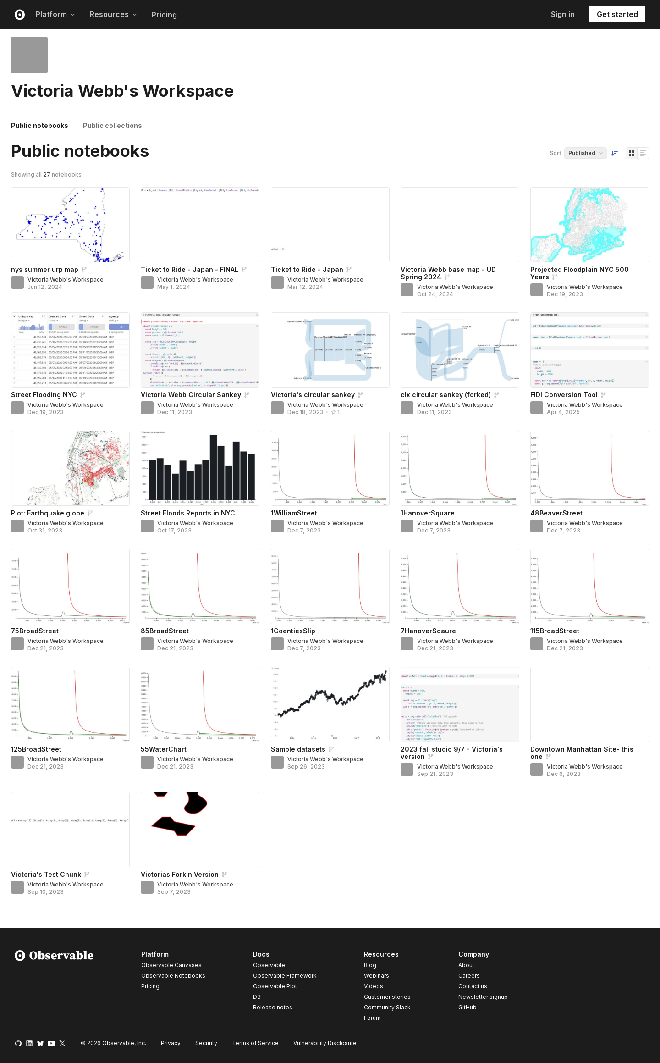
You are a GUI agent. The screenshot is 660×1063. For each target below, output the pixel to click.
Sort (555, 152)
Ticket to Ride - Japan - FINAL (189, 269)
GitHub (467, 1007)
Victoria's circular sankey (313, 395)
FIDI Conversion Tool (564, 395)
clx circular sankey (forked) (446, 395)
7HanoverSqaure (428, 631)
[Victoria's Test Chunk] (70, 829)
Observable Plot (275, 986)
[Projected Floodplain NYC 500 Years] (589, 224)
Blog (370, 965)
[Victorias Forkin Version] (200, 829)
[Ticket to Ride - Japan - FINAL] (200, 224)
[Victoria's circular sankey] (330, 350)
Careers (469, 975)
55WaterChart (164, 749)
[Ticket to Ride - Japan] (330, 224)
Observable (269, 965)
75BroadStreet (35, 631)
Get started (617, 14)
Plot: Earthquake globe (47, 513)
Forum (372, 1017)
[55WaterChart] (200, 704)
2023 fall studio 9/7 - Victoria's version (452, 752)
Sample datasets (298, 749)
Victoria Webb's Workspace (66, 279)
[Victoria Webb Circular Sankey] (200, 350)
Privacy (171, 1043)
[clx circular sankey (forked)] (460, 350)
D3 (257, 996)
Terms (255, 1043)
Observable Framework (285, 975)
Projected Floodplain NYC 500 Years (579, 273)
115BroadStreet (554, 631)
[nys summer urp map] (70, 224)
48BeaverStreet (556, 513)
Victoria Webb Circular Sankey (191, 395)
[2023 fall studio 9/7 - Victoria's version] (460, 704)
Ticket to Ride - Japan (307, 269)
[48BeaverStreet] (589, 468)
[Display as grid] (631, 153)
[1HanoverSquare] (460, 468)
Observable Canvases (171, 965)
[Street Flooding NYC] (70, 350)
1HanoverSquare (428, 513)
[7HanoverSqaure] (460, 586)
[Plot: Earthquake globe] (70, 468)
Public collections (112, 125)
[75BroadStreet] (70, 586)
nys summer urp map (44, 269)
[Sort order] (614, 153)
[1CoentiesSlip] (330, 586)
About (466, 965)
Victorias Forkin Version (180, 874)
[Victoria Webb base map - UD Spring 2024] (460, 224)
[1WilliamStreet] (330, 468)
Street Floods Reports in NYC (188, 513)
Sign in (563, 14)
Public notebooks (39, 125)
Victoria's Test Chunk (46, 874)
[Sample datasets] (330, 704)
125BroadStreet (36, 749)
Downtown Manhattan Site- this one (581, 752)
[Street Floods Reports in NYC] (200, 468)
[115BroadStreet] (589, 586)
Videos (373, 986)
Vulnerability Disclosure (325, 1043)
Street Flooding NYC (44, 395)
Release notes (272, 1007)
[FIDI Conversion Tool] (589, 350)
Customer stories (387, 996)
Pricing (164, 14)
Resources (113, 14)
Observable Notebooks (173, 975)
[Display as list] (643, 153)
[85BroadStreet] (200, 586)
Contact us (472, 986)
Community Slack (387, 1007)
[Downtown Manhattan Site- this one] (589, 704)
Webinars (376, 975)
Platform (55, 14)
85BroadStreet (165, 631)
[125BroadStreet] (70, 704)
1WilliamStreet (294, 513)
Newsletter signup (483, 997)
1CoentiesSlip (293, 631)
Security (206, 1043)
